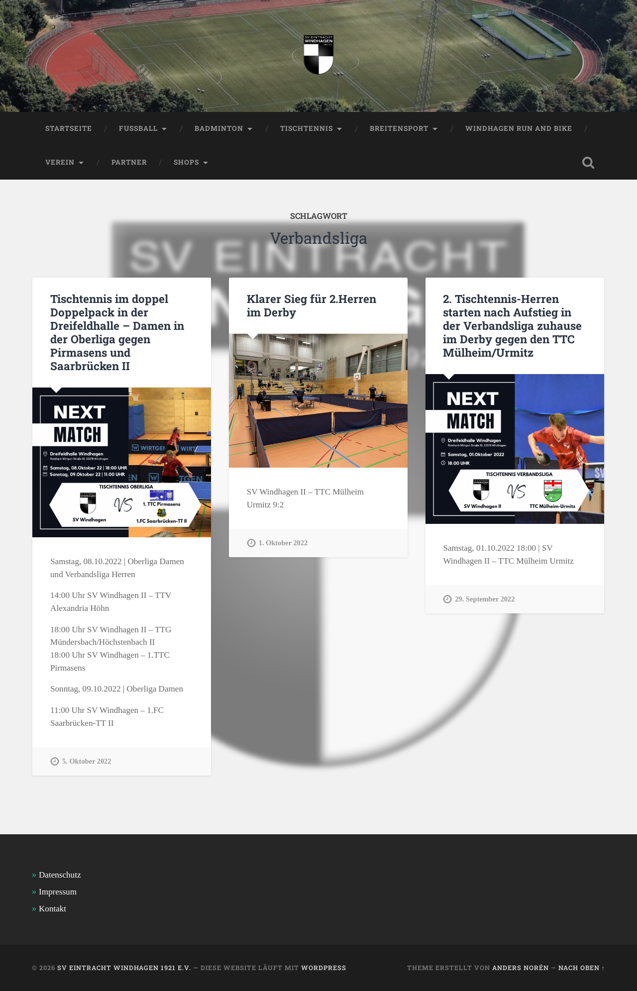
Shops (186, 162)
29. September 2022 (485, 599)
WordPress (323, 968)
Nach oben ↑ (581, 968)
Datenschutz (60, 875)
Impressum (58, 891)
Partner (129, 162)
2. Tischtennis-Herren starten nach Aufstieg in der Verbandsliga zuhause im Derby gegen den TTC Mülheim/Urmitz (512, 325)
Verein (60, 162)
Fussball (138, 128)
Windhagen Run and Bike (518, 128)
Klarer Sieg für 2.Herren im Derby (311, 305)
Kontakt (52, 908)
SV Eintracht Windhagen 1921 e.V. (124, 968)
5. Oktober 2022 (86, 761)
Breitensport (399, 128)
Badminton (219, 128)
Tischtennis (306, 128)
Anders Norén (520, 968)
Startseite (68, 128)
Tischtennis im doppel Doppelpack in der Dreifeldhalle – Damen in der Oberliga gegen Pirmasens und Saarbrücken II (117, 332)
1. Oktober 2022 (283, 543)
